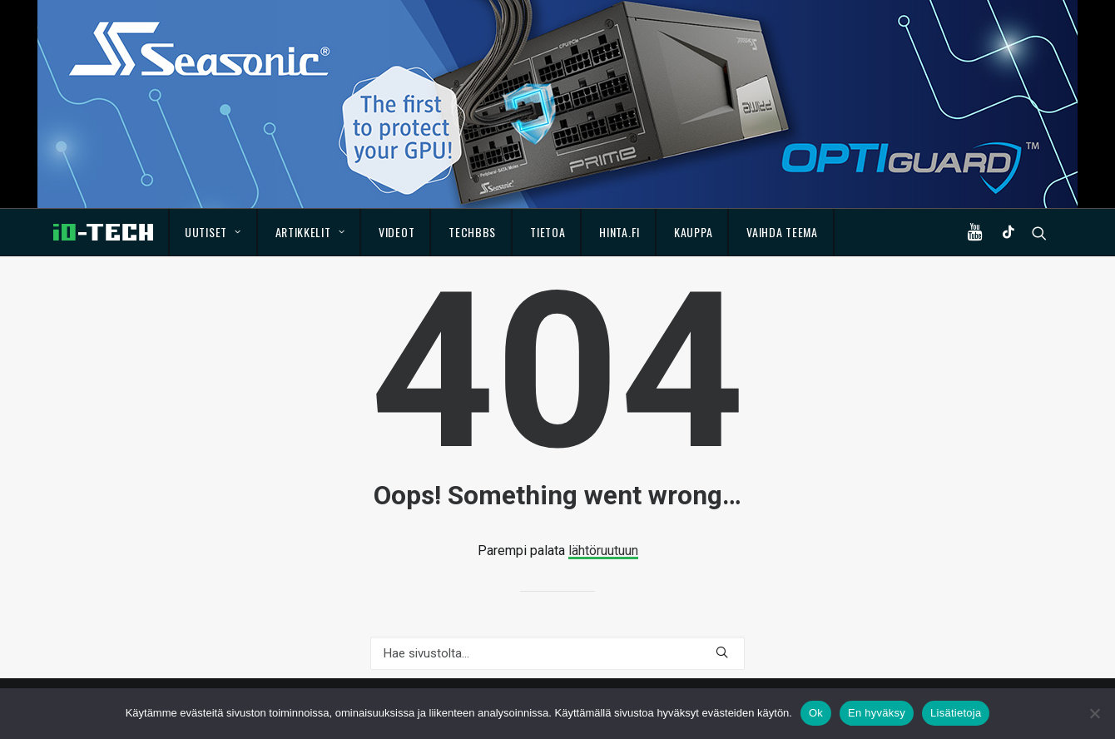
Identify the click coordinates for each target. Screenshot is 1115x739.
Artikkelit (310, 232)
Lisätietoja (955, 713)
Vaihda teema (781, 232)
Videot (396, 232)
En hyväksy (876, 713)
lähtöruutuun (603, 550)
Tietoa (547, 232)
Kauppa (693, 232)
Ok (816, 713)
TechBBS (472, 232)
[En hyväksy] (1094, 713)
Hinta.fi (619, 232)
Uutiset (212, 232)
